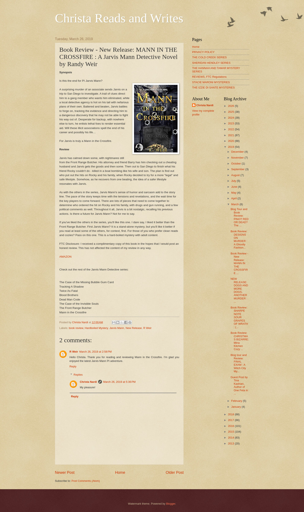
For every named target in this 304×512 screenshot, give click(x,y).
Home (120, 472)
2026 (231, 105)
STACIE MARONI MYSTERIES (211, 82)
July (234, 180)
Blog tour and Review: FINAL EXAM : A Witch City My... (239, 363)
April (234, 198)
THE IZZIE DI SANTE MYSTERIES (213, 87)
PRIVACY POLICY (203, 52)
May (234, 192)
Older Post (175, 472)
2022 (231, 129)
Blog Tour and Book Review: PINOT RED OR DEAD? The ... (239, 217)
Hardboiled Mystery (96, 328)
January (236, 406)
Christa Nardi (88, 381)
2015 (231, 431)
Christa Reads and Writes (119, 18)
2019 (231, 146)
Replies (78, 374)
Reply (72, 366)
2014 (231, 437)
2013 (231, 443)
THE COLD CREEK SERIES (209, 57)
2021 (231, 135)
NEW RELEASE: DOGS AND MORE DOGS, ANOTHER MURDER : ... (239, 290)
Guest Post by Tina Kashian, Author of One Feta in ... (239, 385)
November (237, 157)
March (235, 204)
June (234, 186)
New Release (134, 328)
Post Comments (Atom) (86, 480)
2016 (231, 426)
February (237, 400)
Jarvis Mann (116, 328)
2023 (231, 123)
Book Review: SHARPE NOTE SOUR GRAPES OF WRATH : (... (239, 317)
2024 (231, 117)
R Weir (147, 328)
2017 (231, 420)
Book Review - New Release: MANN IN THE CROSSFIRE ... (239, 263)
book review (76, 328)
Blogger (170, 503)
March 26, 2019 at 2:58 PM (95, 351)
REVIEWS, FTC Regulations (209, 76)
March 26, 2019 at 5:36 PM (119, 381)
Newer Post (65, 472)
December (237, 151)
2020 (231, 141)
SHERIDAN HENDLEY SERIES (211, 62)
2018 (231, 414)
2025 (231, 111)
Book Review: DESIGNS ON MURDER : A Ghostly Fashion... (239, 239)
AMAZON (65, 256)
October (236, 163)
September (238, 169)
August (235, 175)
